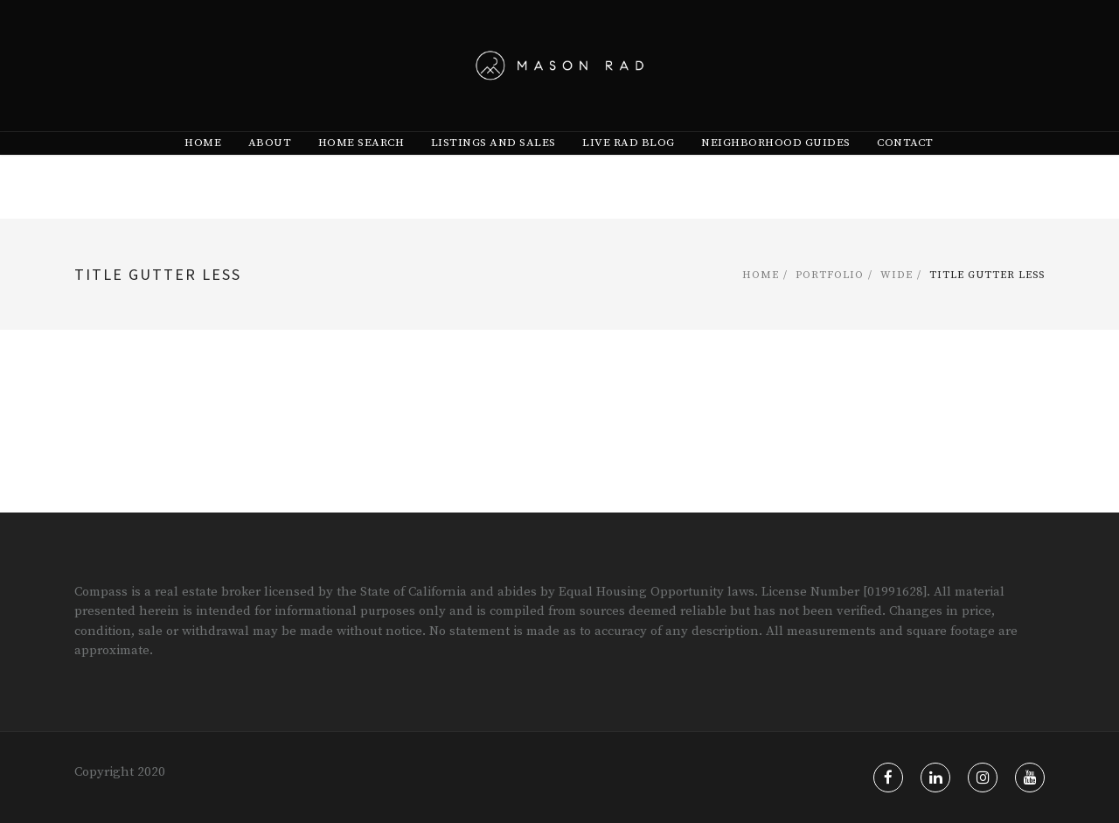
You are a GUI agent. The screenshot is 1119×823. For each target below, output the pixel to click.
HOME (202, 176)
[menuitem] (203, 176)
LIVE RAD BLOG (628, 176)
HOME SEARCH (361, 176)
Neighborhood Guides (776, 176)
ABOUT (270, 176)
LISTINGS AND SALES (493, 176)
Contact (905, 176)
